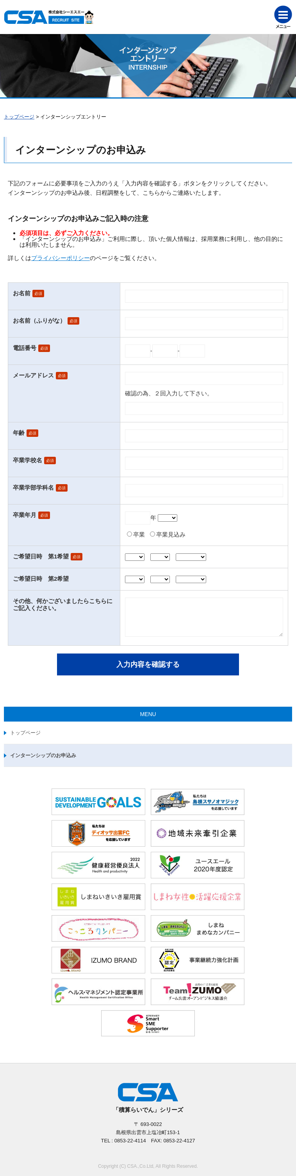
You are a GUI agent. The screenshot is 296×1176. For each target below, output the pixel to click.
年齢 (19, 432)
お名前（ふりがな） (39, 320)
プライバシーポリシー (60, 258)
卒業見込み (170, 534)
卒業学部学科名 (33, 487)
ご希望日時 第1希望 (41, 556)
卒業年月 (24, 515)
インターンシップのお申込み (43, 755)
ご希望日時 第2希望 (41, 578)
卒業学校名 (27, 460)
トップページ (19, 117)
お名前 (21, 293)
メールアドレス (33, 375)
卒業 (139, 534)
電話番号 (24, 348)
